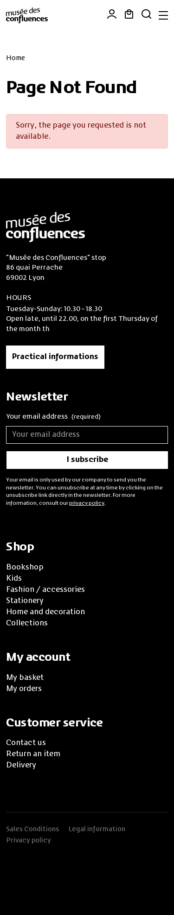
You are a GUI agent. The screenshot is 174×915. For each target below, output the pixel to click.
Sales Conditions (32, 829)
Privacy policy (28, 840)
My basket (25, 678)
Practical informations (55, 357)
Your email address (53, 417)
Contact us (26, 743)
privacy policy (86, 503)
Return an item (33, 754)
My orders (24, 689)
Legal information (96, 829)
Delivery (21, 765)
